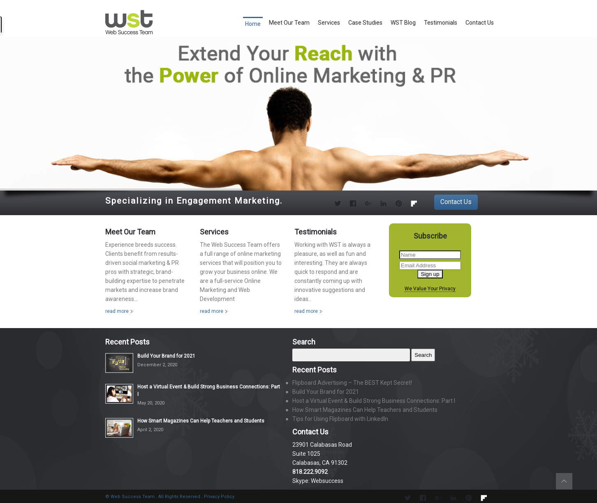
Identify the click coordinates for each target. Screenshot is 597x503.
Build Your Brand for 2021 (166, 356)
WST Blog (403, 22)
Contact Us (479, 22)
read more (117, 311)
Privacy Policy (219, 496)
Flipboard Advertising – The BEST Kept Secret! (352, 382)
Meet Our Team (289, 22)
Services (329, 22)
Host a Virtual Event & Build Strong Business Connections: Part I (373, 400)
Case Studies (365, 22)
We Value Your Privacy (430, 289)
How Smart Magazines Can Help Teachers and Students (200, 421)
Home (253, 24)
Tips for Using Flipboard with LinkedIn (340, 419)
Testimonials (440, 22)
